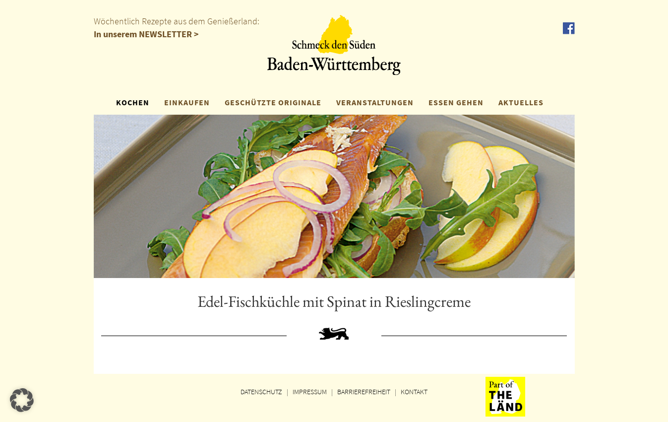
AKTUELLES (521, 102)
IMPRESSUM (310, 391)
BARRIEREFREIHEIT (363, 391)
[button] (22, 400)
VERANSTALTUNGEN (375, 102)
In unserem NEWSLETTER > (146, 34)
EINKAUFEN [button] (187, 102)
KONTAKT (414, 391)
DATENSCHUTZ (261, 391)
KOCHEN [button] (132, 102)
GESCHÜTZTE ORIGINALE (273, 102)
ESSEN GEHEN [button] (456, 102)
